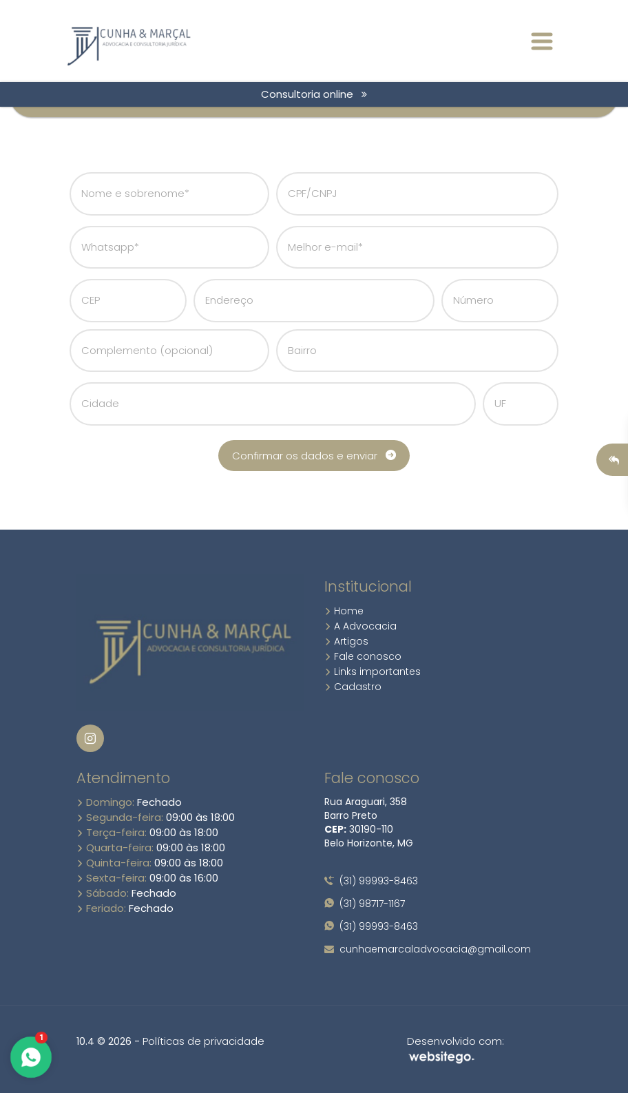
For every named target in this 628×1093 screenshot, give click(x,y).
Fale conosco (362, 656)
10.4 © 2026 (104, 1041)
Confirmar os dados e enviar (314, 455)
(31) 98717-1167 (364, 903)
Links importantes (372, 671)
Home (344, 611)
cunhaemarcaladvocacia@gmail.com (427, 949)
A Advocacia (360, 626)
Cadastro (352, 687)
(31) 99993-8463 (371, 881)
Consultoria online (314, 94)
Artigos (346, 641)
